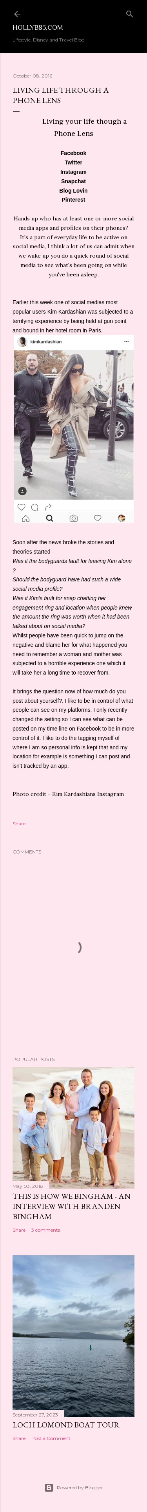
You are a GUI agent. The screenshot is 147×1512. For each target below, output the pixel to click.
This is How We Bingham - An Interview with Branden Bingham (72, 1206)
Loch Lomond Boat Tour (66, 1425)
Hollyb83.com (38, 27)
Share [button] (19, 823)
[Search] (129, 12)
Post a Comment (51, 1438)
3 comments (45, 1230)
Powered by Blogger (73, 1487)
